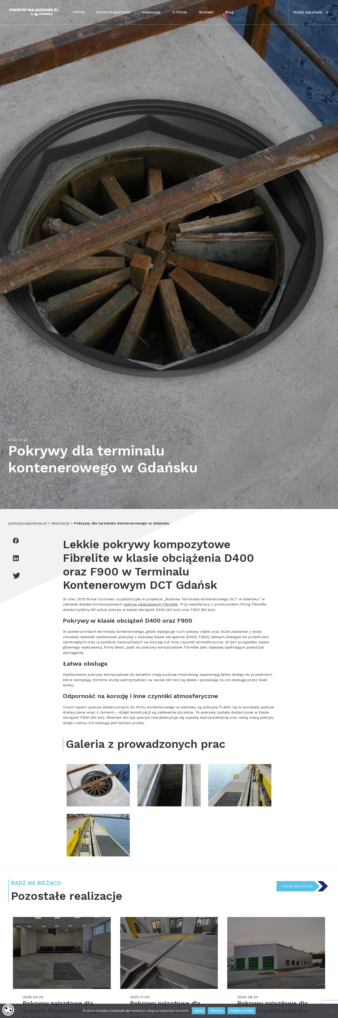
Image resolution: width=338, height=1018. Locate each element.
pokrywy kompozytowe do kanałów (119, 674)
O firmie (179, 12)
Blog (229, 12)
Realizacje (151, 12)
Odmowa (216, 1010)
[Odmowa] (332, 1010)
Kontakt (206, 12)
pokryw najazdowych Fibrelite (151, 604)
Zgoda (198, 1010)
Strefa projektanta (113, 12)
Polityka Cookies (241, 1010)
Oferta (78, 12)
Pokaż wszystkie (296, 886)
